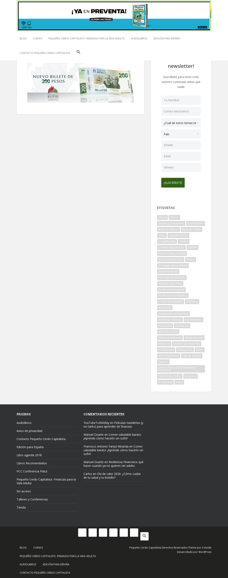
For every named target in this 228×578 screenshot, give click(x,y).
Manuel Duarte (94, 433)
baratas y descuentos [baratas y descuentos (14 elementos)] (171, 221)
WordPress (204, 550)
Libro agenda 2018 (29, 453)
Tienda (21, 506)
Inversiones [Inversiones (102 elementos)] (182, 324)
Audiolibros (139, 38)
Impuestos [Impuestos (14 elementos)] (165, 306)
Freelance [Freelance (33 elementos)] (192, 300)
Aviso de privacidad (29, 429)
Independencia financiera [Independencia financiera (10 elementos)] (173, 312)
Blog (23, 38)
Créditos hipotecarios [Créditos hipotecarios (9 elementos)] (171, 246)
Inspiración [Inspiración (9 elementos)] (165, 324)
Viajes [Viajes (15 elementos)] (179, 380)
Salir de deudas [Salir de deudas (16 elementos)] (192, 354)
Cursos (37, 38)
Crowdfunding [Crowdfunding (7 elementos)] (167, 239)
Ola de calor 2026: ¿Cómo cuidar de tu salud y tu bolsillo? (112, 474)
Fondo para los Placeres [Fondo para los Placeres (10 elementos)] (173, 294)
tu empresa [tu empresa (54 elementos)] (165, 380)
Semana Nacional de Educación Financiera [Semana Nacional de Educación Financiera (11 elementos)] (177, 367)
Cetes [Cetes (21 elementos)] (162, 233)
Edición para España (167, 38)
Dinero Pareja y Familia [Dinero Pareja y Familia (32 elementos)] (172, 252)
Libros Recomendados (32, 461)
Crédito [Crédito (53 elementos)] (183, 239)
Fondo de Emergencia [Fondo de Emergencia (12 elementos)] (171, 288)
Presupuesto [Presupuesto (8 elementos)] (184, 348)
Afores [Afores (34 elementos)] (162, 215)
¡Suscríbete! (174, 181)
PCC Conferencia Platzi (32, 470)
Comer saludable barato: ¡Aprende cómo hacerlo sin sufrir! (113, 435)
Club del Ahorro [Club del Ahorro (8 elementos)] (178, 233)
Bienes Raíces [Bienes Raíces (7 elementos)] (196, 221)
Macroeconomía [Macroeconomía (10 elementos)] (168, 330)
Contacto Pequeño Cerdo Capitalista (45, 53)
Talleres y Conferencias (32, 498)
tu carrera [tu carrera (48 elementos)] (190, 374)
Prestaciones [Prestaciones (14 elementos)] (166, 348)
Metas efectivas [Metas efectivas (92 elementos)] (194, 336)
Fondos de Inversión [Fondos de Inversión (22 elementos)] (171, 300)
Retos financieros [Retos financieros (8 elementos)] (169, 354)
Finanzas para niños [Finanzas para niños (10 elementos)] (170, 282)
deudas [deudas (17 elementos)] (192, 246)
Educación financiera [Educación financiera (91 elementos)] (171, 258)
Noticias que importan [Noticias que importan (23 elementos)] (186, 342)
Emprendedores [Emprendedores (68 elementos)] (168, 270)
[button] (78, 53)
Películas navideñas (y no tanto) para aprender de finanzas (113, 423)
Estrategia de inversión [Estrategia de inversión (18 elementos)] (172, 276)
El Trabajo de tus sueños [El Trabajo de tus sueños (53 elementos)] (173, 264)
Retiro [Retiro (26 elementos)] (199, 348)
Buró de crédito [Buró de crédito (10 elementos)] (191, 227)
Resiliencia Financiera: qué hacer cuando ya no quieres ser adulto (113, 462)
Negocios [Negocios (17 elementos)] (164, 342)
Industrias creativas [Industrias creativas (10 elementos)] (170, 318)
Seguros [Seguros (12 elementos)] (163, 360)
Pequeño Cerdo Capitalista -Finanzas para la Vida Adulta (87, 38)
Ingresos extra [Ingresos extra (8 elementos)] (193, 318)
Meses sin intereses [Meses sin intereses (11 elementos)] (170, 336)
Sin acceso (24, 489)
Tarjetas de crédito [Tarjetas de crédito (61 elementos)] (170, 374)
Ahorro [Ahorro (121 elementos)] (174, 215)
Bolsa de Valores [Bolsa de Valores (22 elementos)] (168, 227)
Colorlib (206, 546)
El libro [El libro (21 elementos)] (191, 258)
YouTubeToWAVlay (96, 421)
